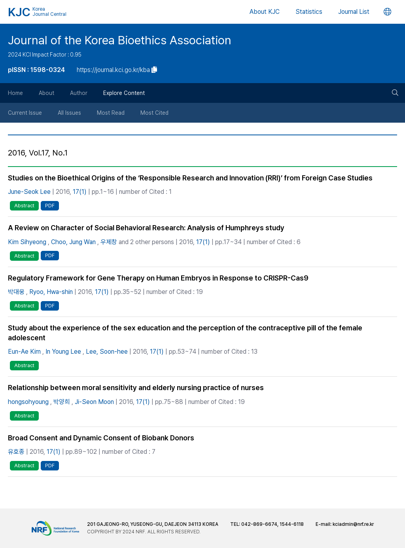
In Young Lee (63, 351)
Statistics (308, 11)
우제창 (108, 242)
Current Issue (25, 113)
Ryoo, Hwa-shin (51, 292)
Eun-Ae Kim (24, 351)
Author (78, 93)
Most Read (111, 113)
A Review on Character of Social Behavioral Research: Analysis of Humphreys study (146, 228)
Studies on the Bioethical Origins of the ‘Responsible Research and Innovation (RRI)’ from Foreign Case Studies (190, 178)
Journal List (353, 11)
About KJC (265, 11)
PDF (50, 206)
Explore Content (124, 93)
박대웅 (16, 292)
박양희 (61, 402)
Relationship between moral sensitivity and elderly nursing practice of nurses (136, 387)
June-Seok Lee (29, 191)
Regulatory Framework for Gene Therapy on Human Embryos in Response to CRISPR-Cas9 (158, 278)
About (46, 93)
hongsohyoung (28, 402)
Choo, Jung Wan (73, 242)
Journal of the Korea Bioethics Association (119, 40)
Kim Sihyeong (27, 242)
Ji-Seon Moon (94, 402)
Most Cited (154, 113)
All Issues (69, 113)
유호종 (16, 451)
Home (15, 93)
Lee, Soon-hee (107, 351)
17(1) (80, 191)
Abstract (24, 206)
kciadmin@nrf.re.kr (353, 524)
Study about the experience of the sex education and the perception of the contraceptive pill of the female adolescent (185, 333)
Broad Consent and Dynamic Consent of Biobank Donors (101, 438)
